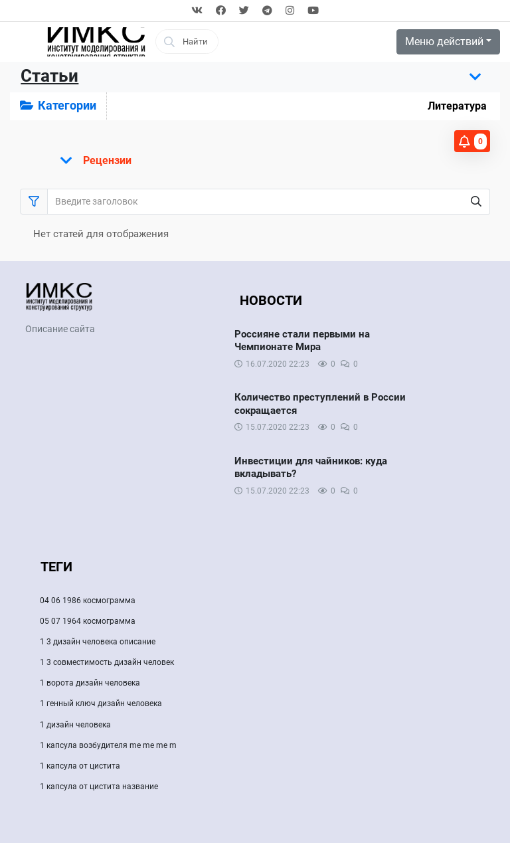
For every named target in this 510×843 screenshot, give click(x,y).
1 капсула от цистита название (99, 786)
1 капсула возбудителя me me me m (108, 745)
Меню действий (444, 41)
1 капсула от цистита (80, 766)
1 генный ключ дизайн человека (101, 703)
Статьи (49, 76)
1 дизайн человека (75, 724)
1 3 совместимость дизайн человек (107, 662)
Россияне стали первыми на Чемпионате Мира (302, 340)
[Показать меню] (91, 160)
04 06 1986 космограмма (87, 600)
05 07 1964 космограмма (87, 621)
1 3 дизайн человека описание (97, 641)
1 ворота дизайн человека (90, 683)
